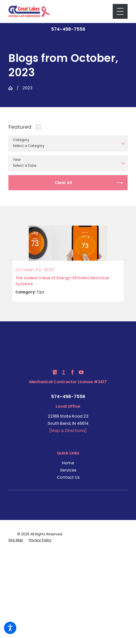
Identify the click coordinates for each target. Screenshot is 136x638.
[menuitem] (67, 463)
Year (17, 160)
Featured (19, 126)
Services (68, 470)
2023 (27, 88)
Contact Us (68, 477)
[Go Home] (10, 88)
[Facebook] (72, 372)
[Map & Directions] (68, 431)
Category (21, 140)
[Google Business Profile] (55, 372)
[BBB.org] (63, 372)
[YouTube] (81, 372)
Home (68, 463)
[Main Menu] (120, 11)
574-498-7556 (68, 29)
